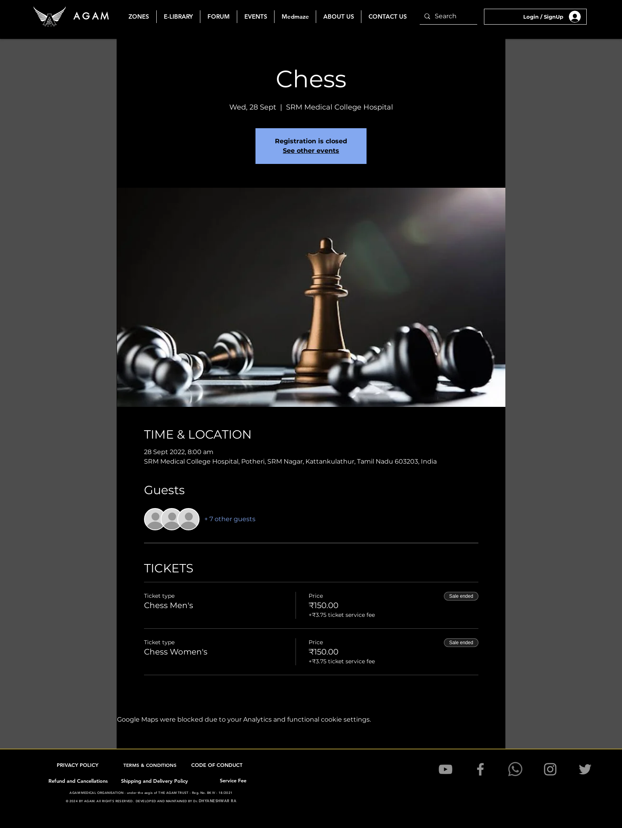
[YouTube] (445, 769)
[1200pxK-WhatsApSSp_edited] (515, 769)
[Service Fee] (233, 780)
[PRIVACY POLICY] (78, 765)
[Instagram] (550, 769)
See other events (311, 150)
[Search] (448, 16)
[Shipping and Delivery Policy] (155, 781)
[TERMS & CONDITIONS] (151, 765)
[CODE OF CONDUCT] (218, 765)
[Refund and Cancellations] (79, 781)
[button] (255, 16)
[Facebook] (480, 769)
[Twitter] (585, 769)
